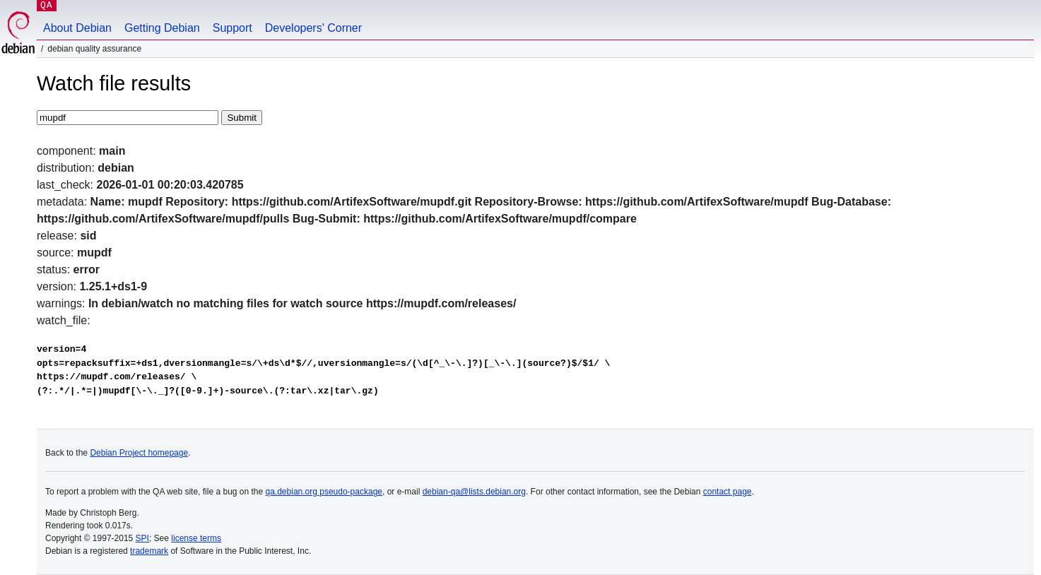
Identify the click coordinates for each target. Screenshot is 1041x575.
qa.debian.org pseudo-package (324, 492)
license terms (196, 538)
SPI (142, 538)
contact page (727, 492)
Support (232, 28)
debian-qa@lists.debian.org (474, 492)
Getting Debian (162, 28)
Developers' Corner (313, 28)
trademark (149, 551)
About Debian (77, 28)
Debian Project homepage (139, 453)
